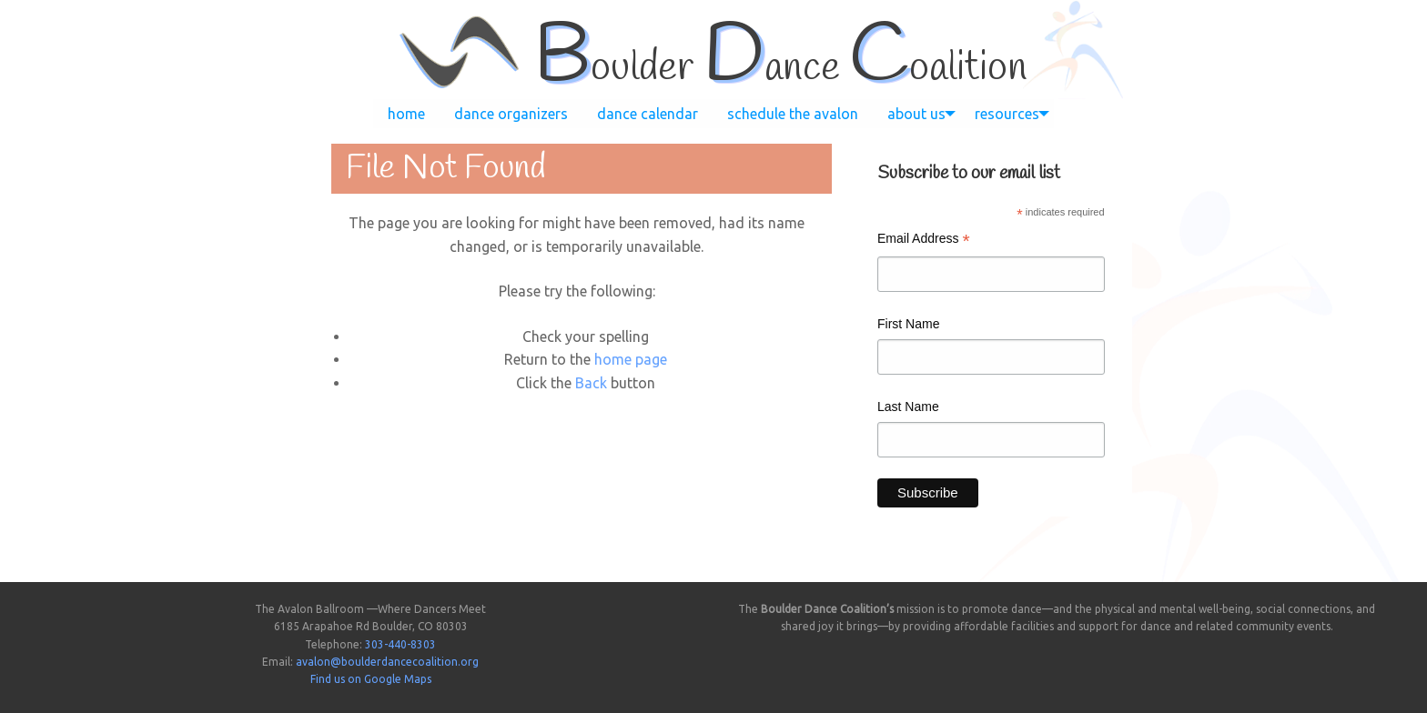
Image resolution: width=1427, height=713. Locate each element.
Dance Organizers (511, 113)
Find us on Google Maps (370, 679)
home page (630, 359)
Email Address (923, 240)
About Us (916, 113)
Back (591, 383)
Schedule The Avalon (792, 113)
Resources (1007, 113)
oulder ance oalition (780, 68)
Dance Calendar (647, 113)
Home (406, 113)
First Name (908, 323)
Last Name (908, 406)
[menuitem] (406, 113)
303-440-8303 (400, 644)
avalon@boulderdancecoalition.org (387, 662)
